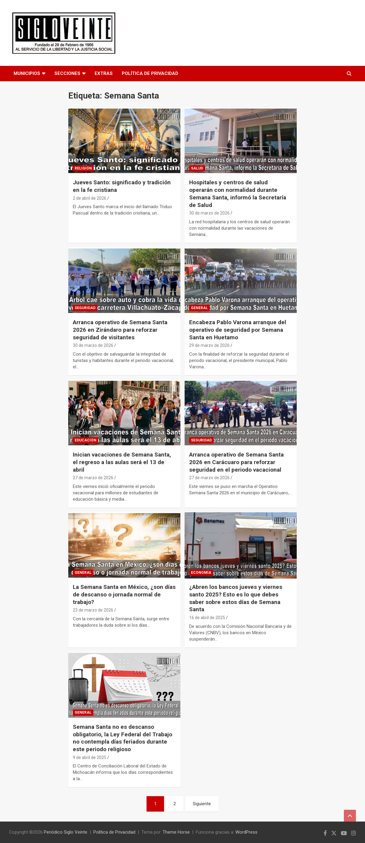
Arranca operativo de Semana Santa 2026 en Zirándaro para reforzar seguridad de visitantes (120, 330)
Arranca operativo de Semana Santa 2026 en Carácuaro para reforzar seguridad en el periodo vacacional (236, 462)
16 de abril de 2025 (207, 617)
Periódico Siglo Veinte (65, 832)
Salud (197, 168)
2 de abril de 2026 (89, 198)
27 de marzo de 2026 (93, 477)
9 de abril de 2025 (89, 757)
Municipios (27, 73)
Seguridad (85, 308)
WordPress (246, 832)
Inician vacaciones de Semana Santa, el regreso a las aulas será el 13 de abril (122, 462)
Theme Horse (176, 832)
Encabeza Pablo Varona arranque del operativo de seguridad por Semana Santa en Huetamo (237, 330)
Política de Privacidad (150, 73)
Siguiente (202, 803)
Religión (83, 168)
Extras (104, 73)
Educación (85, 440)
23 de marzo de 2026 (93, 610)
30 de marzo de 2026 (209, 213)
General (199, 308)
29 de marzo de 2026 (209, 345)
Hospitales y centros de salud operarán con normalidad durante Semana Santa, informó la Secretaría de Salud (237, 193)
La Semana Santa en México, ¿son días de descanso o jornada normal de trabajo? (124, 594)
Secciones (67, 73)
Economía (201, 572)
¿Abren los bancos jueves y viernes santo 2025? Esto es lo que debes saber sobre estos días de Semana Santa (235, 598)
